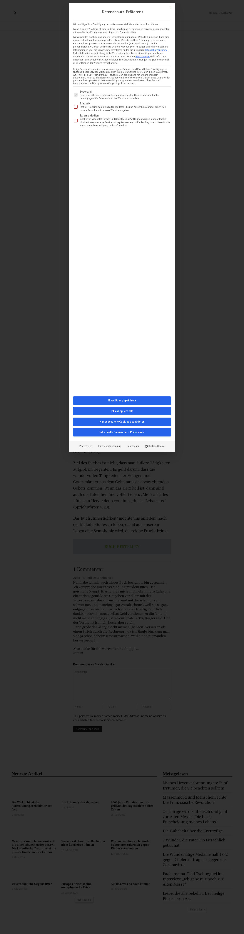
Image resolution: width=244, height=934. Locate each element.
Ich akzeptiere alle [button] (122, 411)
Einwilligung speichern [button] (122, 400)
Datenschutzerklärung (156, 50)
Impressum (133, 446)
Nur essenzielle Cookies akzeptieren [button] (122, 421)
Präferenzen (85, 446)
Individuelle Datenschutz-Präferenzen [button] (122, 432)
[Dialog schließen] (171, 7)
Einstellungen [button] (143, 56)
